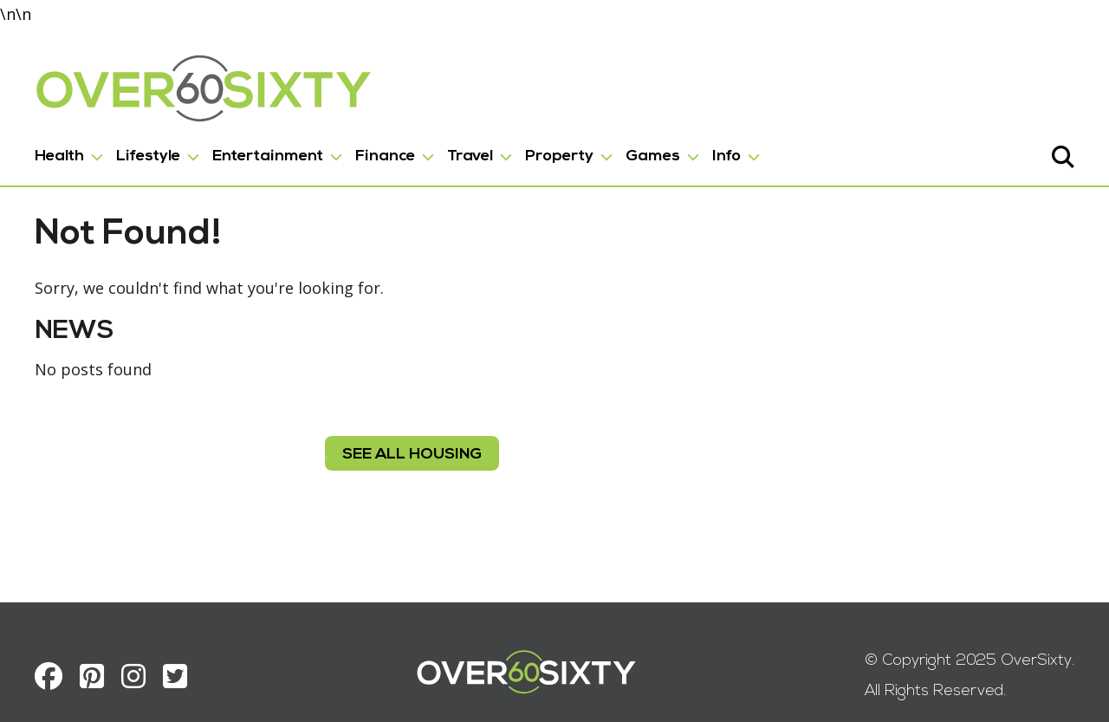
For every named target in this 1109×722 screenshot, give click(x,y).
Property (559, 156)
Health (59, 156)
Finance (385, 156)
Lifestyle (148, 156)
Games (653, 156)
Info (726, 156)
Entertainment (267, 156)
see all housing (412, 454)
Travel (470, 156)
